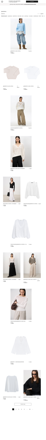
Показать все (4, 16)
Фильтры (3, 13)
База (23, 16)
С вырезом (9, 16)
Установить (32, 1)
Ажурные (26, 16)
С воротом (14, 16)
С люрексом (35, 16)
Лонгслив (19, 16)
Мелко (39, 13)
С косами (30, 16)
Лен (42, 16)
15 (29, 409)
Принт (40, 16)
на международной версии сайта (30, 4)
